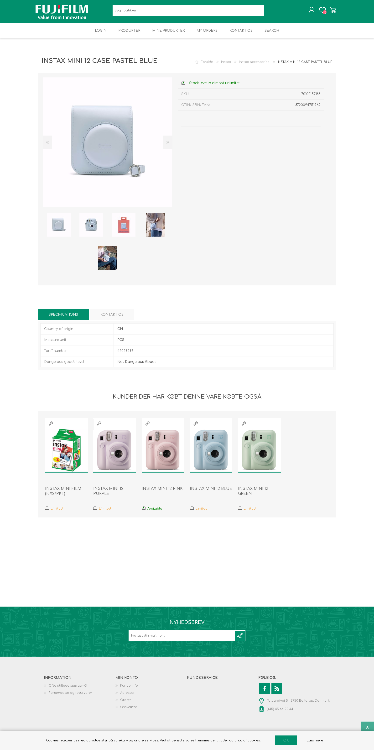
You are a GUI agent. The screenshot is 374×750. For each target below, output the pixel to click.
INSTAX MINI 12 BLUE (211, 492)
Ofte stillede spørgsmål (68, 689)
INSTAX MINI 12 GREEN (253, 494)
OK (286, 740)
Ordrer (125, 703)
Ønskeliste (128, 710)
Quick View (51, 426)
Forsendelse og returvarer (70, 696)
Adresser (127, 696)
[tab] (63, 318)
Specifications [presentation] (63, 318)
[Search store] (188, 12)
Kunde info (129, 689)
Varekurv (330, 11)
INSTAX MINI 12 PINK (162, 492)
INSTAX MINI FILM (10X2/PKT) (63, 494)
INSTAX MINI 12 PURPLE (108, 494)
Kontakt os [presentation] (112, 318)
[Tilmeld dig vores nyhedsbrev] (182, 639)
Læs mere (315, 740)
